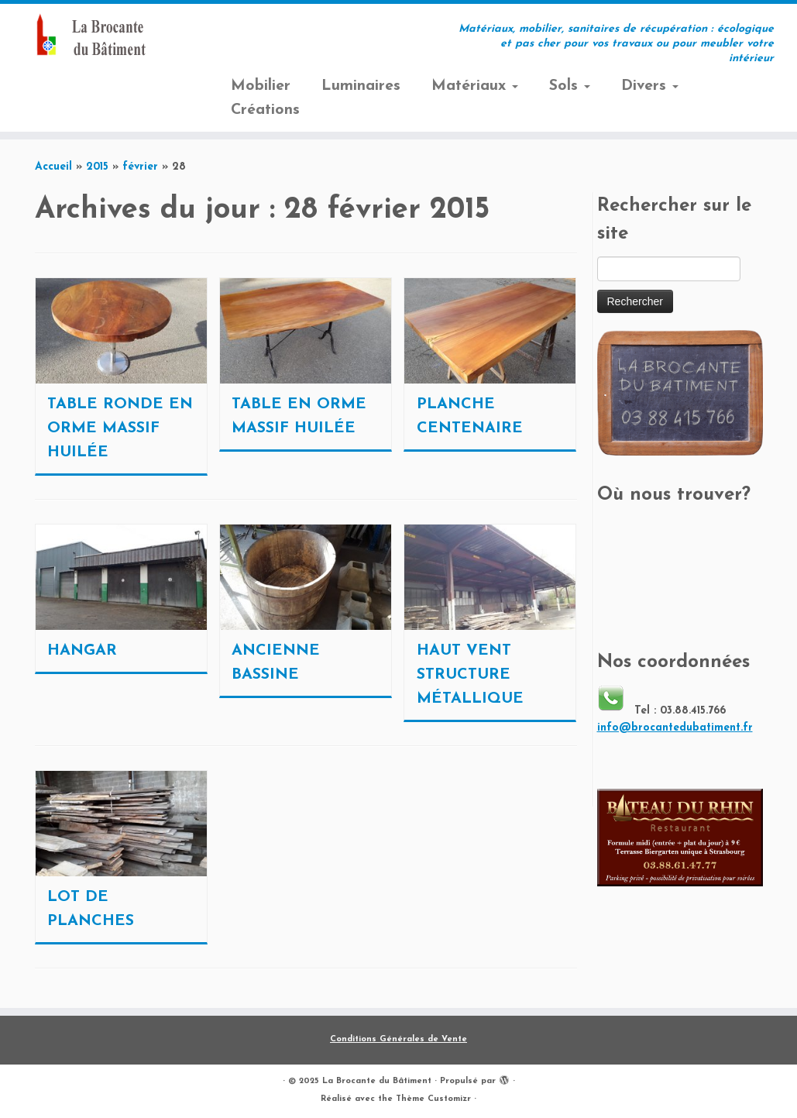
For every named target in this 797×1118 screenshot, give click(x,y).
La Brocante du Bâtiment (376, 1081)
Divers (649, 86)
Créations (265, 110)
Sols (569, 86)
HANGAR (82, 651)
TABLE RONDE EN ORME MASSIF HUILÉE (120, 428)
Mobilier (260, 86)
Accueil (53, 167)
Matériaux (474, 86)
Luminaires (360, 86)
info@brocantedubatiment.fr (675, 728)
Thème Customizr (433, 1099)
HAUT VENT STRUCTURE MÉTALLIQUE (470, 675)
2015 (97, 167)
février (140, 167)
